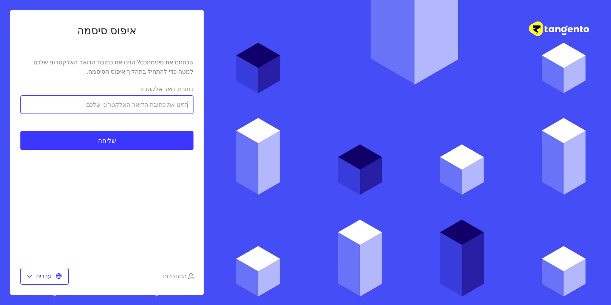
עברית (44, 276)
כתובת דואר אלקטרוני (165, 88)
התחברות (178, 276)
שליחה (107, 140)
